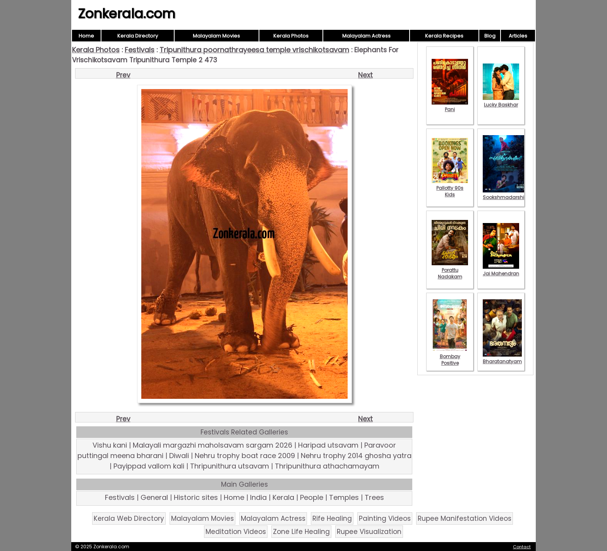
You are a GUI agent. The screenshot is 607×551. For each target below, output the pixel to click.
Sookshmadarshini (505, 194)
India (258, 497)
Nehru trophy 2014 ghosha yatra (356, 455)
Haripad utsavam (328, 445)
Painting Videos (385, 518)
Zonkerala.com (126, 13)
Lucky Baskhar (501, 101)
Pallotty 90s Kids (450, 188)
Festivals (139, 50)
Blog (490, 35)
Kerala (283, 497)
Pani (450, 106)
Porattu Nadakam (450, 270)
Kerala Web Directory (129, 518)
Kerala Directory (137, 35)
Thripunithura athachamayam (327, 466)
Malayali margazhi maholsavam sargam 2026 (212, 445)
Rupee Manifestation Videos (464, 518)
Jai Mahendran (501, 270)
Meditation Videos (236, 531)
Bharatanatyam (502, 358)
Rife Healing (332, 518)
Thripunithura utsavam (229, 466)
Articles (518, 35)
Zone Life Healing (301, 531)
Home (86, 35)
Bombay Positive (450, 356)
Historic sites (196, 497)
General (154, 497)
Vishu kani (110, 445)
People (311, 497)
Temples (344, 497)
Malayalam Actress (366, 35)
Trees (374, 497)
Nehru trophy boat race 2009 (245, 455)
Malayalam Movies (216, 35)
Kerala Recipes (444, 35)
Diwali (179, 455)
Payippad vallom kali (148, 466)
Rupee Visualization (369, 531)
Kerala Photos (291, 35)
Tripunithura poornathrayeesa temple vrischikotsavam (254, 50)
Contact (522, 547)
